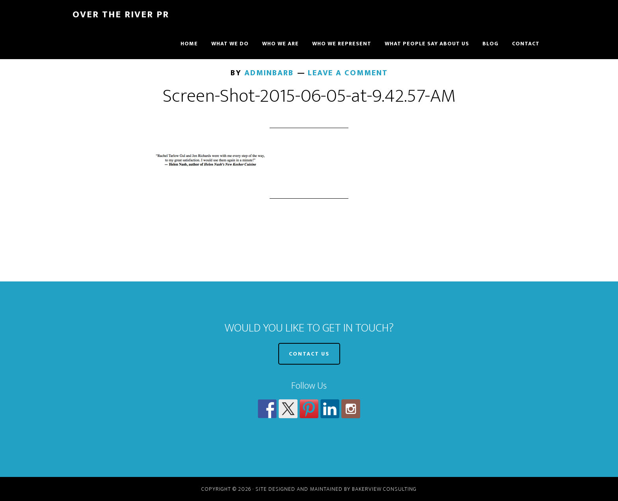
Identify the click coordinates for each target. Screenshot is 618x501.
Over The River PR (121, 14)
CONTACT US (309, 353)
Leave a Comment (348, 73)
